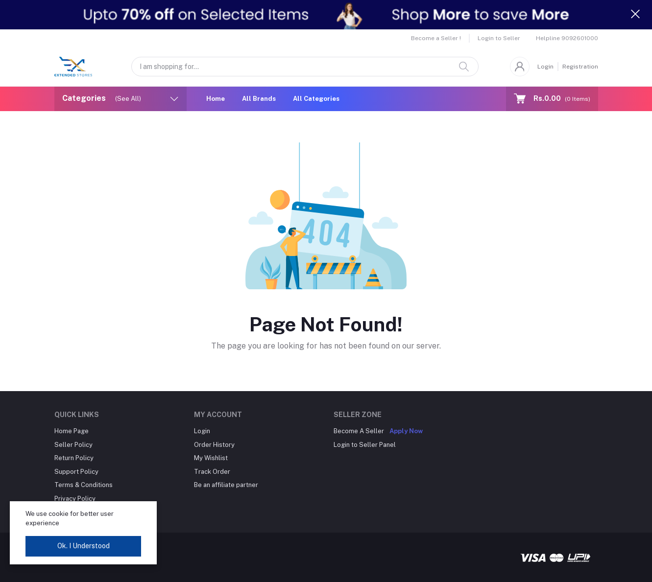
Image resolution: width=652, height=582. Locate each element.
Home (215, 98)
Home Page (71, 431)
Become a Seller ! (436, 38)
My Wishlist (211, 458)
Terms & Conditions (83, 485)
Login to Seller (499, 38)
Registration (580, 66)
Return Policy (74, 458)
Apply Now (406, 431)
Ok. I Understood (83, 546)
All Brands (259, 98)
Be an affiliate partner (226, 485)
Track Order (212, 471)
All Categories (316, 98)
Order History (214, 444)
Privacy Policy (75, 498)
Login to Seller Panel (365, 444)
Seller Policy (73, 444)
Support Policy (76, 471)
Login (545, 66)
